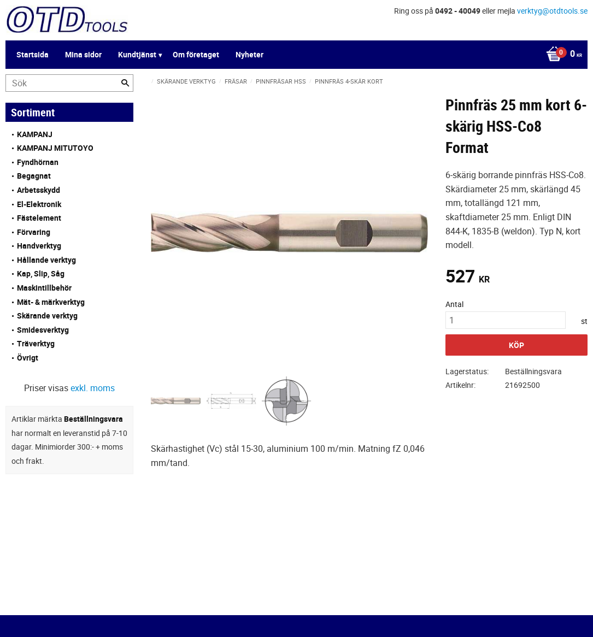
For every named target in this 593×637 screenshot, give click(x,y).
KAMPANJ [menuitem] (34, 134)
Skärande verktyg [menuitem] (47, 315)
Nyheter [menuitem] (249, 54)
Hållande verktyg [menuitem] (46, 260)
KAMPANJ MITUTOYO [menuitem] (55, 148)
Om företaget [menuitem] (196, 54)
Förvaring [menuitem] (33, 232)
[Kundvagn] (561, 54)
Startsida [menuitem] (32, 54)
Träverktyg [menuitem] (36, 343)
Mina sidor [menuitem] (83, 54)
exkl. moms (93, 388)
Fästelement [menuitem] (39, 218)
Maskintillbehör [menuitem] (44, 287)
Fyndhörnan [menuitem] (37, 162)
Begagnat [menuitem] (34, 175)
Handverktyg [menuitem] (39, 245)
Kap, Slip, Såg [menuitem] (40, 273)
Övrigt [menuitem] (27, 357)
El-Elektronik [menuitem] (39, 204)
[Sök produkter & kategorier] (69, 83)
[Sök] (125, 83)
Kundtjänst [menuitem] (137, 54)
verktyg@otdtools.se (552, 10)
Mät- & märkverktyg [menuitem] (51, 302)
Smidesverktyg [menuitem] (43, 330)
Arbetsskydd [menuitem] (38, 190)
